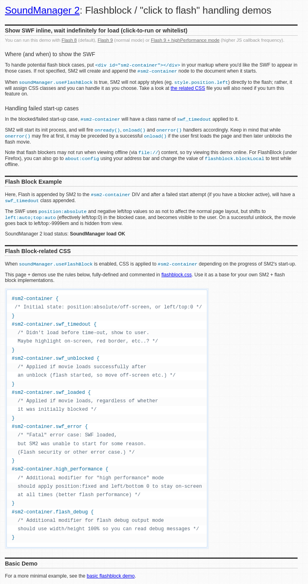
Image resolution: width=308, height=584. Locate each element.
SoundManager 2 (42, 10)
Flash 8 (69, 40)
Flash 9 (105, 40)
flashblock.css (176, 275)
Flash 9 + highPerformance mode (185, 40)
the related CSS (187, 88)
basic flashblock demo (111, 576)
